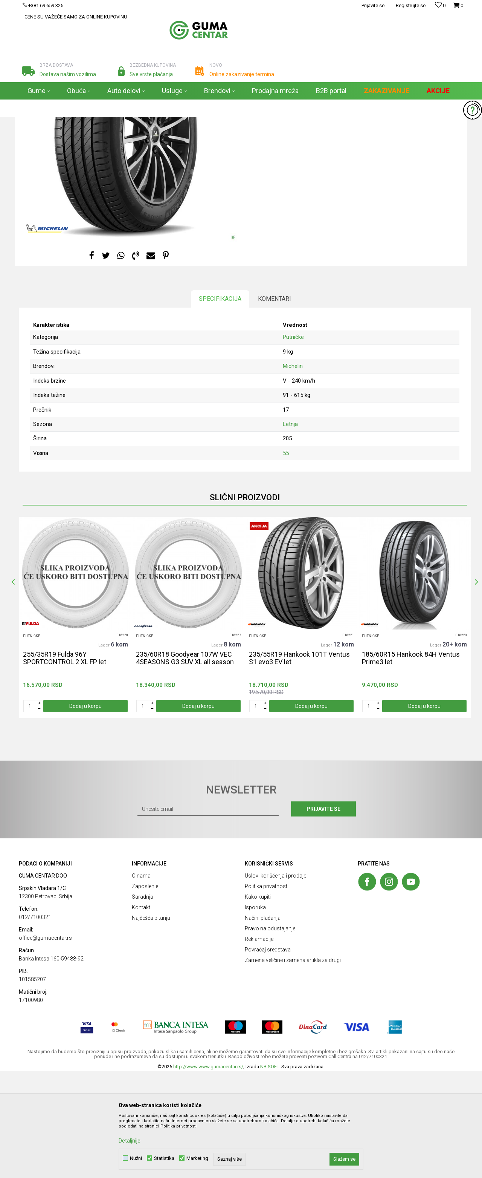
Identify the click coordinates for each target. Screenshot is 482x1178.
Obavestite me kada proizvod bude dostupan (308, 209)
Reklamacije (259, 1046)
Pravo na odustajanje (270, 1035)
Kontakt (141, 1014)
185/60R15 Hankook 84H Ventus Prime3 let (411, 765)
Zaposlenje (145, 993)
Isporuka (255, 1014)
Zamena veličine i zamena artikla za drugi (293, 1067)
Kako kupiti (258, 1004)
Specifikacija (220, 405)
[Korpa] (458, 8)
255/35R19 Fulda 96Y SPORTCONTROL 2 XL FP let (64, 765)
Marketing (197, 1158)
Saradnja (142, 1004)
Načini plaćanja (263, 1025)
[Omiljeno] (440, 5)
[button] (443, 108)
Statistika (164, 1158)
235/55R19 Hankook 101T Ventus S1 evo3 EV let (299, 765)
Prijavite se (323, 916)
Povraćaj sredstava (268, 1057)
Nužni (136, 1158)
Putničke (262, 174)
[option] (75, 724)
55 (286, 560)
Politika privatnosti (266, 993)
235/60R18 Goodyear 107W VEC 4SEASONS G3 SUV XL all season (185, 765)
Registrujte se (411, 5)
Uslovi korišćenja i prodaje (275, 983)
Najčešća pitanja (151, 1025)
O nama (141, 983)
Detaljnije (129, 1141)
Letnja (290, 531)
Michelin (293, 473)
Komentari (274, 405)
